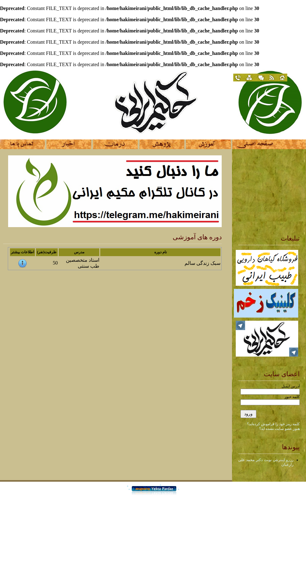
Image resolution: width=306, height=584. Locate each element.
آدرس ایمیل (291, 386)
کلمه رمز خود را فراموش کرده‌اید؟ (273, 424)
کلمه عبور (292, 397)
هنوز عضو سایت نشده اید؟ (279, 428)
